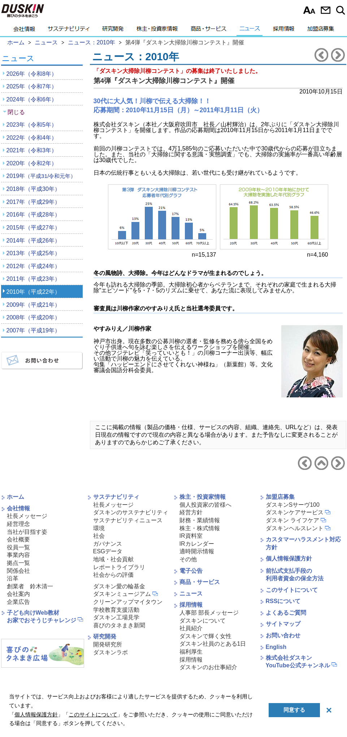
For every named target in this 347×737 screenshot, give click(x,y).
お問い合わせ (325, 10)
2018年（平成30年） (33, 189)
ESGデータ (108, 551)
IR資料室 (191, 536)
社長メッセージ (27, 516)
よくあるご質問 (286, 613)
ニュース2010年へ (321, 463)
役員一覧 (18, 547)
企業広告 (18, 602)
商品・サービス (208, 30)
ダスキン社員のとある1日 (212, 644)
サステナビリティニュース (127, 520)
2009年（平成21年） (33, 305)
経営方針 (191, 512)
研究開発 (112, 30)
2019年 (41, 176)
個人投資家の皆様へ (205, 505)
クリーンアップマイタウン (127, 602)
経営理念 (18, 524)
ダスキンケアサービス (295, 512)
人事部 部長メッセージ (209, 613)
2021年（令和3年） (31, 150)
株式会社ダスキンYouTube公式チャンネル (298, 661)
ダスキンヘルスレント (295, 528)
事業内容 (18, 555)
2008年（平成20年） (33, 317)
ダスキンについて (202, 621)
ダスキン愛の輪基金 (119, 586)
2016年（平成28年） (33, 214)
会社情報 (24, 30)
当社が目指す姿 (27, 532)
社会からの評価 (113, 575)
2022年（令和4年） (31, 138)
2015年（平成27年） (33, 227)
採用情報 (283, 30)
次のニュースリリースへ (338, 55)
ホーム (15, 497)
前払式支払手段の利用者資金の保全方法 (295, 574)
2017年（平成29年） (33, 202)
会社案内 (18, 594)
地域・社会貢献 (113, 559)
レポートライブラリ (119, 567)
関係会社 (18, 571)
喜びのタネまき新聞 (119, 625)
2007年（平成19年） (33, 330)
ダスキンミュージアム (122, 594)
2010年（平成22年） (33, 292)
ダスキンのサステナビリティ (130, 512)
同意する (294, 710)
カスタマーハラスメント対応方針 (303, 543)
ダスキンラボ (110, 652)
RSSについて (283, 601)
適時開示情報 (196, 551)
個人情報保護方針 (289, 558)
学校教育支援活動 (116, 610)
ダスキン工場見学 (116, 617)
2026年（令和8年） (31, 74)
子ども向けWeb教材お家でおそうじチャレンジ (41, 616)
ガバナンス (107, 544)
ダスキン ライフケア (292, 520)
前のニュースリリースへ (321, 55)
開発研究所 (107, 644)
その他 (188, 559)
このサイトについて (292, 590)
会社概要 (18, 539)
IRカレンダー (196, 544)
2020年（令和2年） (31, 163)
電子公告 (191, 571)
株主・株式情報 (199, 528)
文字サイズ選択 (309, 10)
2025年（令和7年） (31, 86)
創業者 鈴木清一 (30, 586)
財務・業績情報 (199, 520)
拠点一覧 (18, 563)
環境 (99, 528)
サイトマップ (283, 624)
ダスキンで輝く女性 (205, 636)
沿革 (12, 578)
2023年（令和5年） (31, 125)
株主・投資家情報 (157, 30)
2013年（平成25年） (33, 253)
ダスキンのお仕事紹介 (208, 667)
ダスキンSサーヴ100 (293, 505)
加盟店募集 (321, 30)
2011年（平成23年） (33, 279)
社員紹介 (191, 628)
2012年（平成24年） (33, 266)
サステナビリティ (68, 30)
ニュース (250, 30)
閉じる (16, 112)
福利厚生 (191, 652)
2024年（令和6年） (31, 99)
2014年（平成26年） (33, 240)
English (276, 647)
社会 (99, 536)
